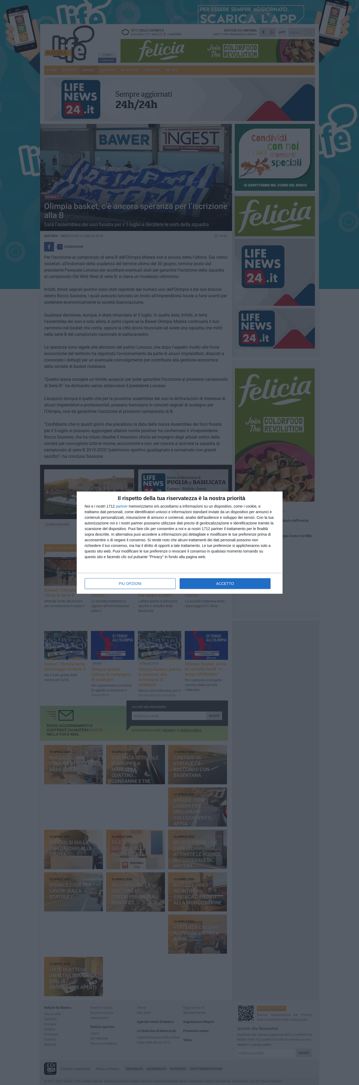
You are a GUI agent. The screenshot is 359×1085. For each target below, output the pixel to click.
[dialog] (180, 543)
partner (122, 506)
